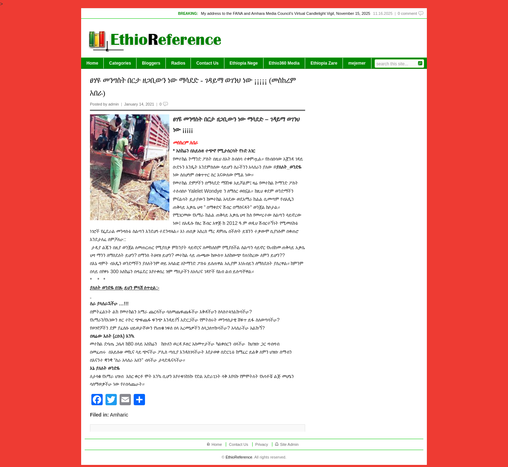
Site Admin (289, 444)
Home (92, 63)
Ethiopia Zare (323, 63)
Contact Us (207, 63)
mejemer (356, 63)
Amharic (119, 415)
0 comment (407, 13)
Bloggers (151, 63)
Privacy (261, 444)
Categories (120, 63)
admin (113, 104)
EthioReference (238, 457)
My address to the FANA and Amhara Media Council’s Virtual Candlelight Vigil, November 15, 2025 (285, 13)
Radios (178, 63)
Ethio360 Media (284, 63)
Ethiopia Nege (244, 63)
